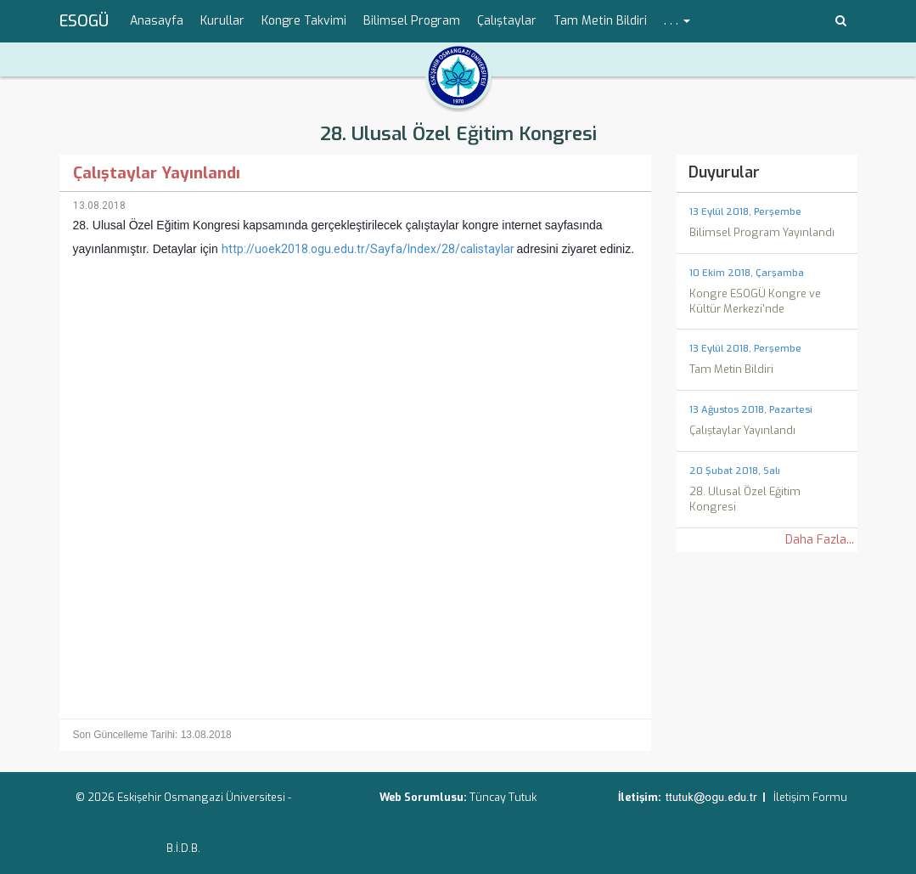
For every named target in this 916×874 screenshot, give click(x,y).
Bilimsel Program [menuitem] (411, 21)
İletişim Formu (810, 797)
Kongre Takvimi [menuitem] (303, 21)
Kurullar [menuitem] (222, 21)
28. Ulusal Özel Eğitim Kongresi (458, 133)
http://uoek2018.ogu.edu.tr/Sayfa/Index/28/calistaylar (368, 249)
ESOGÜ (84, 21)
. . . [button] (677, 21)
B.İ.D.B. (183, 848)
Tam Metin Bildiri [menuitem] (600, 21)
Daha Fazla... (819, 540)
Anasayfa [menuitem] (156, 21)
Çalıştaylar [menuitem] (507, 21)
